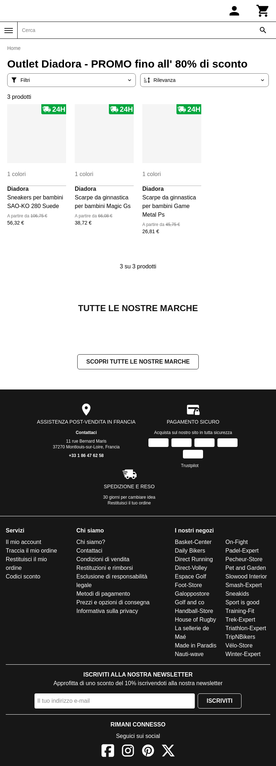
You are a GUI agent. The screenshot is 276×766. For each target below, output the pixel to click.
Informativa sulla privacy (107, 612)
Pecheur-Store (243, 560)
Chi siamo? (91, 543)
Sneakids (237, 594)
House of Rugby (195, 620)
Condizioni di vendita (103, 560)
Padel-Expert (242, 551)
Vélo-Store (239, 646)
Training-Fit (239, 612)
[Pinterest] (148, 752)
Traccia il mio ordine (31, 551)
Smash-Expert (243, 586)
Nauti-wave (189, 655)
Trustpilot (190, 466)
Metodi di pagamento (103, 594)
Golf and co (189, 603)
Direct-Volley (191, 569)
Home (13, 48)
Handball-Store (194, 612)
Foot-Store (188, 586)
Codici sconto (23, 577)
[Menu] (8, 30)
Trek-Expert (240, 620)
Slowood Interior (246, 577)
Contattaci (86, 433)
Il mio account (23, 543)
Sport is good (242, 603)
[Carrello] (263, 11)
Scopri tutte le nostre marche (138, 362)
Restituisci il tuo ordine (129, 503)
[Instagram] (128, 752)
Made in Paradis (196, 646)
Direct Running (194, 560)
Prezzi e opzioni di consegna (113, 603)
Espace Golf (190, 577)
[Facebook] (108, 752)
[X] (168, 752)
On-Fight (236, 543)
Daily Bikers (190, 551)
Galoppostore (192, 594)
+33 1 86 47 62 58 (86, 456)
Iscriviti (220, 701)
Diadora (18, 189)
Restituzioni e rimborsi (105, 569)
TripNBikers (240, 638)
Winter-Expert (243, 655)
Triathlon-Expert (245, 629)
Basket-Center (193, 543)
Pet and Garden (245, 569)
